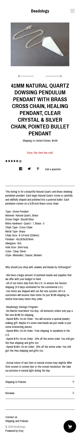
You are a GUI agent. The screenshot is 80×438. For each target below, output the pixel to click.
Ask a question (53, 169)
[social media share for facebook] (20, 167)
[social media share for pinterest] (38, 167)
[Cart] (70, 426)
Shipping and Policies (16, 421)
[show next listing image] (53, 75)
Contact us (11, 417)
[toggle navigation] (72, 11)
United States (43, 141)
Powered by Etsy (14, 431)
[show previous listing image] (27, 75)
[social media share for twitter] (29, 167)
